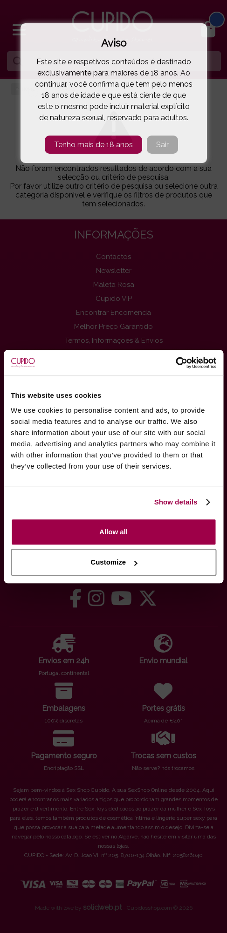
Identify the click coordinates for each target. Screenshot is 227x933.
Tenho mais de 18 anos (93, 144)
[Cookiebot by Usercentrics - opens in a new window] (175, 363)
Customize (113, 562)
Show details (176, 502)
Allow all (113, 532)
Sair (162, 144)
